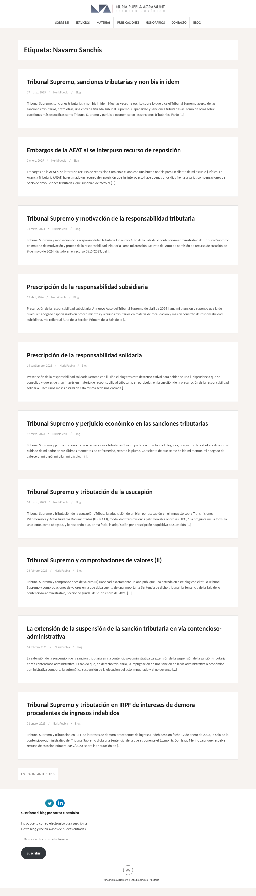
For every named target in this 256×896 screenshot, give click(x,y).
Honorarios (155, 23)
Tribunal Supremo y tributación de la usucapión (99, 499)
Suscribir (33, 861)
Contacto (179, 23)
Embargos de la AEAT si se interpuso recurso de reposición (115, 149)
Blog (197, 23)
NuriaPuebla (65, 92)
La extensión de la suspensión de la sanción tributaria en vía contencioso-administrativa (118, 640)
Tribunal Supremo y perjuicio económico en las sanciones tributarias (113, 427)
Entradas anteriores (38, 782)
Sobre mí (62, 23)
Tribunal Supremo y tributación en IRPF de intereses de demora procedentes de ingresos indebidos (123, 716)
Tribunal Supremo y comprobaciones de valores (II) (104, 567)
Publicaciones (128, 23)
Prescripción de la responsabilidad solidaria (92, 354)
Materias (103, 23)
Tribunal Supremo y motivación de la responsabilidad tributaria (123, 218)
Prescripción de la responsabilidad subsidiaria (96, 286)
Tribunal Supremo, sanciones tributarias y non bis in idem (114, 81)
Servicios (83, 23)
